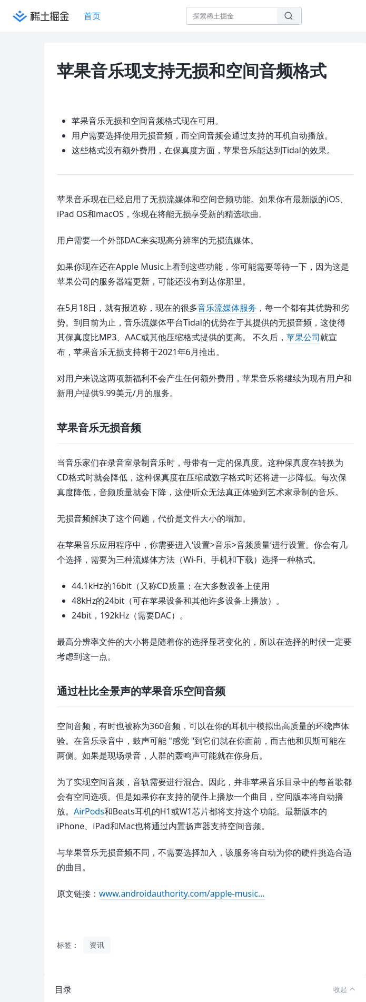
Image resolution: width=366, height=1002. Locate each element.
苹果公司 (303, 337)
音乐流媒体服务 (226, 307)
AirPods (89, 811)
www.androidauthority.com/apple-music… (182, 893)
